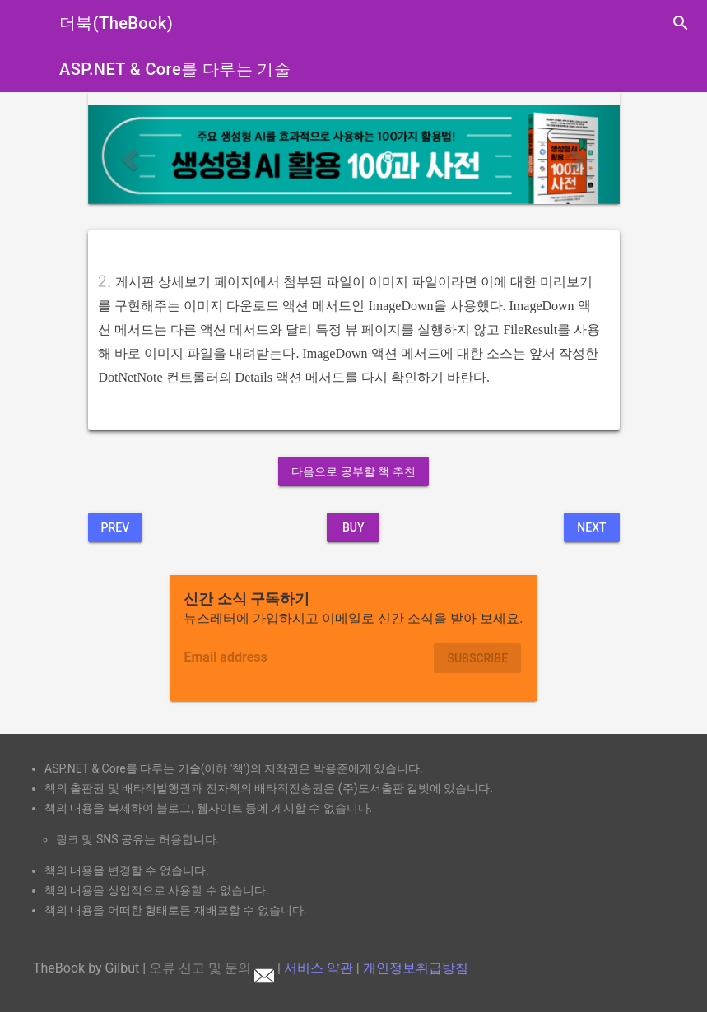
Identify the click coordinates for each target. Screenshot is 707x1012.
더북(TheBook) (116, 23)
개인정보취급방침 (415, 968)
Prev (115, 527)
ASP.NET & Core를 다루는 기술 (175, 69)
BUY (353, 527)
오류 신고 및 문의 (211, 968)
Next (591, 527)
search (681, 23)
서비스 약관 (318, 968)
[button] (128, 154)
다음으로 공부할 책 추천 (353, 471)
